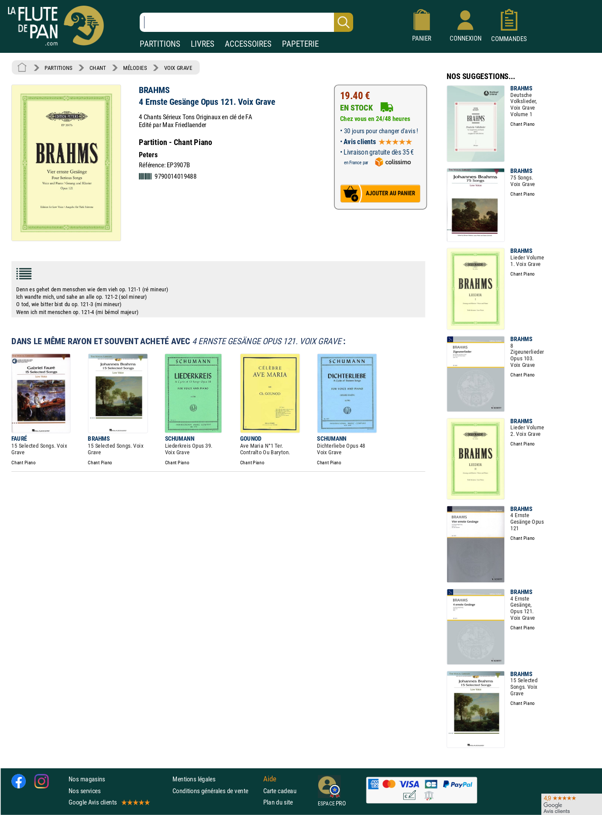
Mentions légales (193, 779)
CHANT (97, 67)
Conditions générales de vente (215, 790)
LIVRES (202, 44)
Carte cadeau (279, 790)
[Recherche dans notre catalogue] (246, 22)
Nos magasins (87, 779)
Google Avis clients (109, 802)
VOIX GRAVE (178, 67)
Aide (269, 779)
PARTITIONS (160, 44)
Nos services (84, 790)
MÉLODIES (135, 67)
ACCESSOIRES (248, 44)
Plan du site (278, 802)
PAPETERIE (300, 44)
